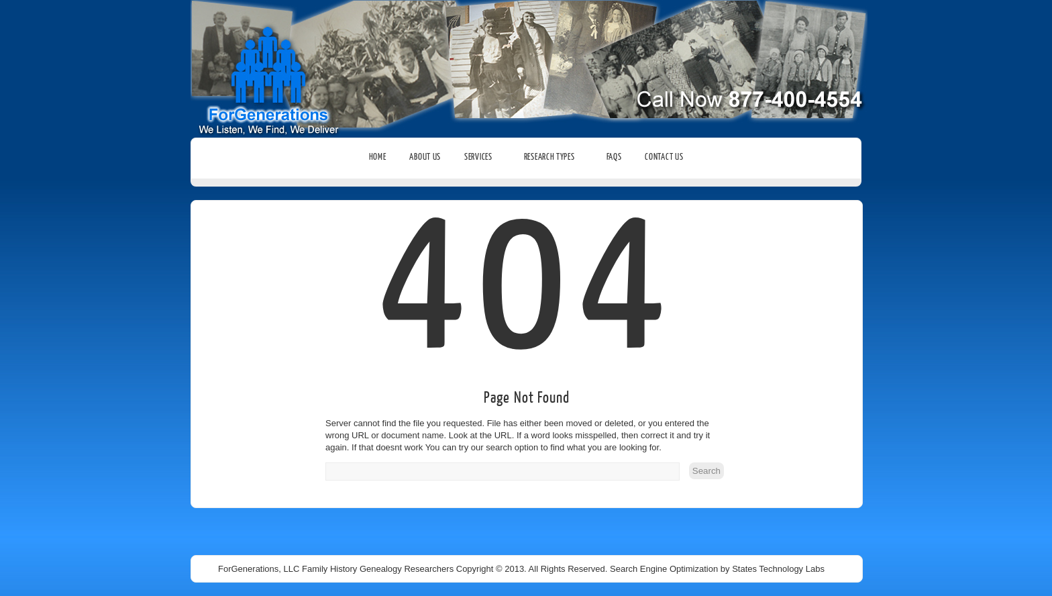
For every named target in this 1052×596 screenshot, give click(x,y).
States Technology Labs (778, 569)
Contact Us (664, 157)
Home (377, 157)
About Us (425, 157)
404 (527, 328)
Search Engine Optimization (664, 569)
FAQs (614, 157)
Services (482, 157)
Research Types (553, 157)
